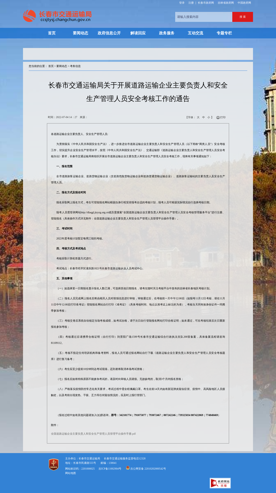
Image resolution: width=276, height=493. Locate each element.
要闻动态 (61, 66)
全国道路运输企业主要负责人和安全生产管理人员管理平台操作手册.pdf (93, 433)
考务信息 (75, 66)
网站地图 (70, 473)
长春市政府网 (206, 2)
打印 (223, 117)
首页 (51, 66)
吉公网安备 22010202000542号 (148, 468)
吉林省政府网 (226, 2)
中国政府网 (244, 2)
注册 (191, 3)
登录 (182, 3)
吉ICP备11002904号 (110, 468)
